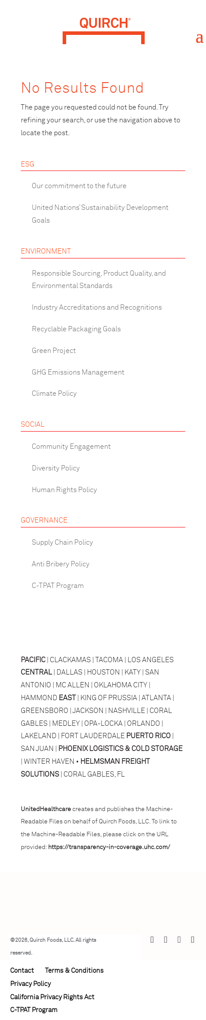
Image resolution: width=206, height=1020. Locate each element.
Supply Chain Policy (62, 542)
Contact (22, 970)
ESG (27, 164)
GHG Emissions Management (78, 372)
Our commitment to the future (79, 186)
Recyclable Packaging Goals (76, 329)
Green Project (54, 350)
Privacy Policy (30, 984)
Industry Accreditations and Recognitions (97, 307)
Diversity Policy (56, 468)
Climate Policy (54, 393)
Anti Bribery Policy (61, 564)
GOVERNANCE (44, 520)
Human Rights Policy (64, 489)
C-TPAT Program (58, 585)
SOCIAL (33, 424)
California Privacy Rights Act (52, 997)
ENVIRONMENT (46, 251)
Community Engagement (71, 446)
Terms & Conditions (74, 970)
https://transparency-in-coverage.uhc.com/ (109, 847)
